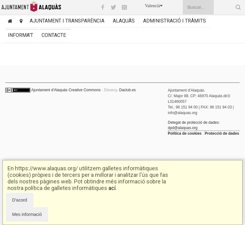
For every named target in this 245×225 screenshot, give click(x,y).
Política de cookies (185, 133)
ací (112, 188)
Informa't (20, 35)
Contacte (54, 35)
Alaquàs (124, 21)
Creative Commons (84, 90)
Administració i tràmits (174, 21)
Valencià (153, 5)
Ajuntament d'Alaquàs (49, 90)
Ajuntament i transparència (67, 21)
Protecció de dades (222, 133)
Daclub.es (127, 90)
